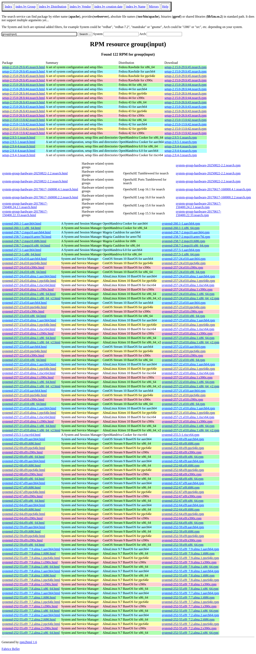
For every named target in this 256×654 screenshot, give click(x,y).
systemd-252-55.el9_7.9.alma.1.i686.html (29, 553)
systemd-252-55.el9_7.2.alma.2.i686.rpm (188, 619)
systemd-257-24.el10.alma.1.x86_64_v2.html (31, 298)
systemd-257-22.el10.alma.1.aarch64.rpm (188, 364)
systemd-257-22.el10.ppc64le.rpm (184, 351)
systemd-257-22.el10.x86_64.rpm (183, 360)
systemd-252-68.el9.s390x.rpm (182, 474)
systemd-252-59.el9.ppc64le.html (23, 536)
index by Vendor (80, 6)
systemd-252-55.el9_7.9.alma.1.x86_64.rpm (190, 566)
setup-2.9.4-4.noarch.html (18, 146)
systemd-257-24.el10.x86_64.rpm (183, 272)
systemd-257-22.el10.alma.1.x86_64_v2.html (31, 386)
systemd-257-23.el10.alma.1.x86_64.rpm (188, 338)
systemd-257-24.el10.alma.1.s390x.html (28, 289)
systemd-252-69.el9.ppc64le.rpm (183, 448)
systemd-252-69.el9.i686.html (21, 443)
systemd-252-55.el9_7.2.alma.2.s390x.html (30, 628)
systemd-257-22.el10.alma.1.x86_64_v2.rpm (190, 386)
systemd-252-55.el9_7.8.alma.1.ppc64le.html (31, 580)
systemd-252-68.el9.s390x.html (22, 474)
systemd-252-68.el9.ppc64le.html (23, 470)
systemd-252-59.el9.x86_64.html (23, 544)
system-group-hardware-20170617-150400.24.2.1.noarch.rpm (198, 205)
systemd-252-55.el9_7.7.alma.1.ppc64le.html (31, 602)
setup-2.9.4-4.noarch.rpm (180, 146)
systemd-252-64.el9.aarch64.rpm (183, 505)
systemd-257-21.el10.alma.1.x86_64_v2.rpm (190, 430)
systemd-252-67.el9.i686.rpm (181, 487)
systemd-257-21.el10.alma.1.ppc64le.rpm (188, 412)
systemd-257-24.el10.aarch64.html (24, 258)
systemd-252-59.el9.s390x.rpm (182, 540)
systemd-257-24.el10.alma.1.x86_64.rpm (188, 294)
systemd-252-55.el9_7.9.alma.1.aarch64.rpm (190, 549)
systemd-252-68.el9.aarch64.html (23, 461)
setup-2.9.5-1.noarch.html (18, 137)
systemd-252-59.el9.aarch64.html (23, 527)
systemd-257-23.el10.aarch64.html (24, 302)
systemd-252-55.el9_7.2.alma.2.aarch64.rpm (190, 615)
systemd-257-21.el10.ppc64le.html (24, 395)
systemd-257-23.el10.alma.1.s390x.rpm (187, 333)
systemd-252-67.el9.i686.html (21, 487)
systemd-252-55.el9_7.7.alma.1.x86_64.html (31, 610)
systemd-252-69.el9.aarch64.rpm (183, 439)
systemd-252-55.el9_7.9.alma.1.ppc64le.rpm (190, 558)
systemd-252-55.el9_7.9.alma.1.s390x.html (30, 562)
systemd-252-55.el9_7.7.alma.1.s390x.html (30, 606)
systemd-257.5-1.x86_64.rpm (181, 254)
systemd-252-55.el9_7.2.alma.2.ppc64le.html (31, 624)
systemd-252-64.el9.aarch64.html (23, 505)
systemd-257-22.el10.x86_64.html (24, 360)
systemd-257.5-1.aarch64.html (21, 250)
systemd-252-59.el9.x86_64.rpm (182, 544)
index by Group (25, 6)
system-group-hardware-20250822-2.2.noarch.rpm (208, 165)
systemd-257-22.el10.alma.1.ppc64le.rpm (188, 368)
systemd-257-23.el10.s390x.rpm (182, 311)
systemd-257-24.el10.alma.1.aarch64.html (29, 276)
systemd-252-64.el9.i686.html (21, 509)
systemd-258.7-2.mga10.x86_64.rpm (185, 245)
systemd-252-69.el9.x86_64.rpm (182, 456)
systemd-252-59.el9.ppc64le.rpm (183, 536)
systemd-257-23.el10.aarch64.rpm (184, 302)
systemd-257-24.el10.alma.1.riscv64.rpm (188, 285)
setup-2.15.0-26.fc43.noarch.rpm (185, 102)
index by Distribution (52, 6)
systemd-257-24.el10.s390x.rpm (182, 267)
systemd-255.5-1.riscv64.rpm (180, 434)
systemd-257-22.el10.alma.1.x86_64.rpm (188, 382)
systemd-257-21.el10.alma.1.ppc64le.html (29, 412)
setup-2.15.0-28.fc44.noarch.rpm (185, 84)
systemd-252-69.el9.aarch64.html (23, 439)
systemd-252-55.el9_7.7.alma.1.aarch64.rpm (190, 593)
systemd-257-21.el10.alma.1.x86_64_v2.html (31, 430)
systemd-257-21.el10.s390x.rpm (182, 399)
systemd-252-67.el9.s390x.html (22, 496)
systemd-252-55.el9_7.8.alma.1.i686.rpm (188, 575)
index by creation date (108, 6)
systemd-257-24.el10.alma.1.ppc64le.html (29, 280)
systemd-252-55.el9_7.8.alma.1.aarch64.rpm (190, 571)
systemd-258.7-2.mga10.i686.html (24, 241)
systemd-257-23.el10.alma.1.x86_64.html (29, 338)
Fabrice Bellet (11, 649)
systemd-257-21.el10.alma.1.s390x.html (28, 421)
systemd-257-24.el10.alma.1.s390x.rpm (187, 289)
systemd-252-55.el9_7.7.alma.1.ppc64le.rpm (190, 602)
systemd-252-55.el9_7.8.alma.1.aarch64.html (31, 571)
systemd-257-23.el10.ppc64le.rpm (184, 307)
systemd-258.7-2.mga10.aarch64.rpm (186, 232)
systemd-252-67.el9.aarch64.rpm (183, 483)
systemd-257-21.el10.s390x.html (23, 399)
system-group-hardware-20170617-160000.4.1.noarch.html (40, 189)
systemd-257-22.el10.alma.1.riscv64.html (28, 373)
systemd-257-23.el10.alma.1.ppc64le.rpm (188, 324)
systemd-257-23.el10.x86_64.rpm (183, 316)
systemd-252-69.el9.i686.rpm (181, 443)
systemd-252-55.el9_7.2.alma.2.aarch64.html (31, 615)
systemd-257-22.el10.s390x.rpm (182, 355)
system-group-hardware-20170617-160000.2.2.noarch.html (40, 197)
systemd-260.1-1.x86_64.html (21, 228)
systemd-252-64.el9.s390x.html (22, 518)
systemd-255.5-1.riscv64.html (21, 434)
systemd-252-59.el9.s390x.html (22, 540)
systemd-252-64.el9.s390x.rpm (182, 518)
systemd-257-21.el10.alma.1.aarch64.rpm (188, 408)
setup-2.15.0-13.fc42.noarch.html (23, 120)
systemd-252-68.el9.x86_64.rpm (182, 478)
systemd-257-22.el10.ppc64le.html (24, 351)
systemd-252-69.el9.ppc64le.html (23, 448)
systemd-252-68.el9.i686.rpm (181, 465)
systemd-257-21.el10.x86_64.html (24, 404)
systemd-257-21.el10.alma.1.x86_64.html (29, 426)
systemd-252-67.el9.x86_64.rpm (182, 500)
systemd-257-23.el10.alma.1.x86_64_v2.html (31, 342)
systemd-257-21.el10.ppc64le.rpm (184, 395)
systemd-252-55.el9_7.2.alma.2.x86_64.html (31, 632)
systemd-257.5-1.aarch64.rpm (181, 250)
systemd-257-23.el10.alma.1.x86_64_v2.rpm (190, 342)
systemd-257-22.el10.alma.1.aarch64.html (29, 364)
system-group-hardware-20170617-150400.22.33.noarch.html (25, 213)
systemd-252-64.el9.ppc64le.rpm (183, 514)
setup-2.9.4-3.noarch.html (18, 155)
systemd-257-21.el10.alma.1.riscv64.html (28, 417)
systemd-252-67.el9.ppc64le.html (23, 492)
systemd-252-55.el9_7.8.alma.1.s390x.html (30, 584)
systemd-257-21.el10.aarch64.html (24, 390)
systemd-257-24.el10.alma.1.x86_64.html (29, 294)
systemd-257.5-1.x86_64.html (21, 254)
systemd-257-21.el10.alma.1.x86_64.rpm (188, 426)
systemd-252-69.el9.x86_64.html (23, 456)
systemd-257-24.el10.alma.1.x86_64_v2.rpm (190, 298)
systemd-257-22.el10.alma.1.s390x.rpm (187, 377)
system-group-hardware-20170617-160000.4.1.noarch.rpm (213, 189)
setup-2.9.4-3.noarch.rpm (180, 155)
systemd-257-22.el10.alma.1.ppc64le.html (29, 368)
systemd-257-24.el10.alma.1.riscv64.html (28, 285)
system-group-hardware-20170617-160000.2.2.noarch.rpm (213, 197)
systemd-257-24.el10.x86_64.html (24, 272)
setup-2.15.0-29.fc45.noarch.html (23, 67)
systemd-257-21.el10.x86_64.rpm (183, 404)
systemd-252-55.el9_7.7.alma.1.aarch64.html (31, 593)
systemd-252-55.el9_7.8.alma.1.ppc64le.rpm (190, 580)
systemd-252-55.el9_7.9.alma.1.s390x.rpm (189, 562)
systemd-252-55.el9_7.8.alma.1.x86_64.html (31, 588)
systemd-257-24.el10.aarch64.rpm (184, 258)
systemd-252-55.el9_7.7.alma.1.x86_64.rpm (190, 610)
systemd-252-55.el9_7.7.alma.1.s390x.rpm (189, 606)
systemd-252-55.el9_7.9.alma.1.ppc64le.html (31, 558)
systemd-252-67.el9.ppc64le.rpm (183, 492)
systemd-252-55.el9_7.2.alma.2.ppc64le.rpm (190, 624)
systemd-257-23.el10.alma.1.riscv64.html (28, 329)
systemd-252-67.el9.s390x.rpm (182, 496)
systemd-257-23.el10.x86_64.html (24, 316)
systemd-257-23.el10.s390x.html (23, 311)
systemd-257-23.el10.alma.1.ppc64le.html (29, 324)
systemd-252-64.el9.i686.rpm (181, 509)
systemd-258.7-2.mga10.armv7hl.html (26, 236)
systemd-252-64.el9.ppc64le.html (23, 514)
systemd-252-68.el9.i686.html (21, 465)
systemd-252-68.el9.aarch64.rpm (183, 461)
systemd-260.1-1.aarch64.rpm (181, 223)
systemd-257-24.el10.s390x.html (23, 267)
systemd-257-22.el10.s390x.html (23, 355)
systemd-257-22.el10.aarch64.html (24, 346)
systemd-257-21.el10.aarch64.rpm (184, 390)
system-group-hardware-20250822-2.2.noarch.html (35, 173)
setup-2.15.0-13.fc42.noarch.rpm (185, 120)
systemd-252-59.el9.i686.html (21, 531)
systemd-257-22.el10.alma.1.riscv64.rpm (188, 373)
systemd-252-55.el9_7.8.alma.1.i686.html (29, 575)
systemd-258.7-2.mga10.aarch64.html (26, 232)
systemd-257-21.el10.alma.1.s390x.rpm (187, 421)
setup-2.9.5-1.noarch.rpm (180, 137)
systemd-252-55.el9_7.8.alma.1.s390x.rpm (189, 584)
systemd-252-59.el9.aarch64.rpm (183, 527)
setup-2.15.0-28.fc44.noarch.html (23, 84)
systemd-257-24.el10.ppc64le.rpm (184, 263)
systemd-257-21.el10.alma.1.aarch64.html (29, 408)
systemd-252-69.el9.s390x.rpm (182, 452)
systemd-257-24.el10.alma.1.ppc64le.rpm (188, 280)
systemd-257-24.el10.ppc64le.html (24, 263)
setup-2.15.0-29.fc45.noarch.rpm (185, 67)
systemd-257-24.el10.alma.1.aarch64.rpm (188, 276)
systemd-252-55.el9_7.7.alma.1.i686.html (29, 597)
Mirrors (154, 6)
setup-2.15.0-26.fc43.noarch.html (23, 102)
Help (165, 6)
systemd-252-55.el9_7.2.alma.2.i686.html (29, 619)
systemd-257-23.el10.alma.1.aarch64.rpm (188, 320)
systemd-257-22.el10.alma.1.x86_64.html (29, 382)
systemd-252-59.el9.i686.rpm (181, 531)
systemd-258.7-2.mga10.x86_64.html (26, 245)
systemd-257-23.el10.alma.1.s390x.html (28, 333)
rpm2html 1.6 (28, 642)
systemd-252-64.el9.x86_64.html (23, 522)
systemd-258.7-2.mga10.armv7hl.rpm (186, 236)
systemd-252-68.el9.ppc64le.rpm (183, 470)
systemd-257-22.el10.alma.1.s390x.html (28, 377)
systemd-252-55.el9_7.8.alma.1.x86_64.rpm (190, 588)
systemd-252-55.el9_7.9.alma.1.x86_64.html (31, 566)
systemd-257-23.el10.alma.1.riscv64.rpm (188, 329)
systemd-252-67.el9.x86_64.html (23, 500)
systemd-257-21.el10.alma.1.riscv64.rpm (188, 417)
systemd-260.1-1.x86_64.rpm (181, 228)
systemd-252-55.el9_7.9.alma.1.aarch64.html (31, 549)
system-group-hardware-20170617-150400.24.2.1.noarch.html (25, 205)
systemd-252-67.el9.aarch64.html (23, 483)
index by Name (136, 6)
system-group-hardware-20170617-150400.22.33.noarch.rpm (198, 213)
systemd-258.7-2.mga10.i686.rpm (183, 241)
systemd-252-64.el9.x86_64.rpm (182, 522)
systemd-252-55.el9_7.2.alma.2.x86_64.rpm (190, 632)
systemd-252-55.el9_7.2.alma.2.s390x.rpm (189, 628)
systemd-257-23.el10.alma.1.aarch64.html (29, 320)
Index (8, 6)
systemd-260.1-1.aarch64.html (21, 223)
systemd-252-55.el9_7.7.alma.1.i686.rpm (188, 597)
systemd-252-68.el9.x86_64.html (23, 478)
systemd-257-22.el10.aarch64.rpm (184, 346)
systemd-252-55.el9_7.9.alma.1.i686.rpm (188, 553)
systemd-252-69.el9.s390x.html (22, 452)
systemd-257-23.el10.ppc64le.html (24, 307)
